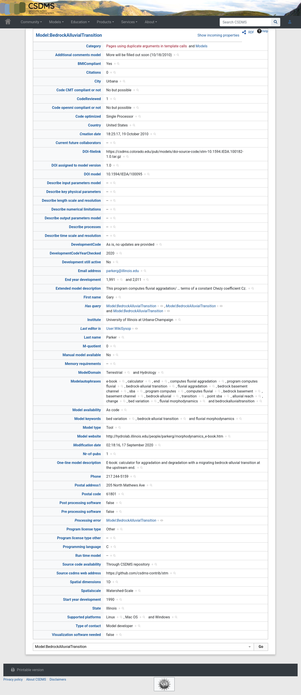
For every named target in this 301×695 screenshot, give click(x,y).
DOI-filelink (92, 151)
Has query (93, 306)
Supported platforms (84, 617)
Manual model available (82, 355)
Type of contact (88, 626)
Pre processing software (81, 511)
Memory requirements (83, 364)
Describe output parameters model (73, 218)
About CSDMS (36, 679)
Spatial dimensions (85, 582)
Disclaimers (58, 679)
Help (262, 31)
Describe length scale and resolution (71, 200)
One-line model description (79, 463)
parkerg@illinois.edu (122, 271)
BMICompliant (89, 64)
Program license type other (79, 538)
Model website (89, 436)
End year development (83, 280)
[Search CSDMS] (245, 22)
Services (128, 22)
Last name (92, 337)
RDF (251, 32)
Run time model (88, 555)
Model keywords (87, 419)
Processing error (88, 520)
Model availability (87, 410)
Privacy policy (13, 679)
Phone (96, 476)
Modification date (87, 445)
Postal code (91, 494)
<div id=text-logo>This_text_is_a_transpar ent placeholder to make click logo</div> (7, 7)
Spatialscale (91, 591)
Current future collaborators (78, 143)
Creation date (90, 134)
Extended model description (78, 288)
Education (79, 22)
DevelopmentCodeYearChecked (75, 253)
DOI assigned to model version (76, 165)
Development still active (81, 262)
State (96, 608)
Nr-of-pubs (92, 454)
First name (92, 297)
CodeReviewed (89, 99)
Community (30, 22)
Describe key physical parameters (73, 192)
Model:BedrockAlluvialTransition (69, 35)
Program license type (83, 529)
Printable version (30, 670)
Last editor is (90, 328)
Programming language (82, 547)
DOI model (92, 174)
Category (93, 46)
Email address (89, 271)
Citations (93, 72)
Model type (92, 427)
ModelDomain (89, 372)
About (149, 22)
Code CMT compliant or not (78, 90)
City (97, 81)
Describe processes (85, 227)
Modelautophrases (86, 381)
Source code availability (81, 564)
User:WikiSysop (118, 328)
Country (94, 125)
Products (104, 22)
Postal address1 (88, 485)
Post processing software (80, 503)
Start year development (82, 599)
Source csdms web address (79, 573)
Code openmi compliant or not (76, 108)
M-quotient (92, 346)
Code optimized (88, 116)
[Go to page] (275, 22)
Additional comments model (78, 55)
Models (55, 22)
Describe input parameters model (74, 183)
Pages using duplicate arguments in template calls (146, 46)
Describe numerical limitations (76, 209)
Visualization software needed (76, 635)
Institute (94, 320)
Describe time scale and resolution (73, 236)
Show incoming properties (218, 35)
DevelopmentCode (86, 244)
